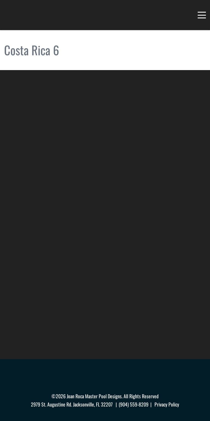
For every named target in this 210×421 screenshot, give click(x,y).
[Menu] (202, 15)
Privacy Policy (166, 404)
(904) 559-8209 (133, 404)
